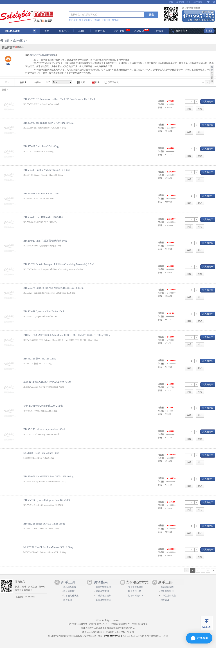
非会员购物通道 (103, 600)
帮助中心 (100, 31)
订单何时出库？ (135, 595)
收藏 (213, 2)
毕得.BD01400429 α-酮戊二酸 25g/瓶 (43, 405)
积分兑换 (119, 31)
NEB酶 (115, 20)
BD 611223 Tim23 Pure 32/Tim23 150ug (44, 523)
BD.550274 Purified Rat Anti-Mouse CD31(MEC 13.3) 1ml (53, 287)
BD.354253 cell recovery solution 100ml (44, 429)
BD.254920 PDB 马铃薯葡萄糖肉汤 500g (45, 240)
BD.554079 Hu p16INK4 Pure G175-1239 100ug (48, 476)
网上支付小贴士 (135, 591)
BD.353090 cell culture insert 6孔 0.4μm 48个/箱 (48, 122)
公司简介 (158, 31)
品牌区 (82, 31)
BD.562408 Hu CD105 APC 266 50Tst (43, 217)
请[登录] (180, 2)
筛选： (5, 89)
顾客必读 (67, 600)
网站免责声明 (102, 591)
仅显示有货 (113, 82)
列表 (96, 82)
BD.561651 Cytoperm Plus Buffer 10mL (44, 311)
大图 (81, 82)
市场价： (162, 104)
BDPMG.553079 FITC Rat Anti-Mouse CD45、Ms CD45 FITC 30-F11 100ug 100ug (67, 335)
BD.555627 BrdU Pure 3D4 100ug (40, 146)
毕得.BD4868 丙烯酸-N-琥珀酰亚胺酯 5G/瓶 (47, 382)
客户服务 (198, 2)
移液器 (97, 20)
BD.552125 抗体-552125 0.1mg (39, 358)
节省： (161, 107)
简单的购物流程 (103, 587)
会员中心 (64, 31)
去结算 (208, 30)
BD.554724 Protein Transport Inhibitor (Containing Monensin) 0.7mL (58, 264)
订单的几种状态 (70, 595)
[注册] (188, 2)
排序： (49, 82)
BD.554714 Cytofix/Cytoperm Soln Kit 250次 (46, 500)
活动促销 (139, 31)
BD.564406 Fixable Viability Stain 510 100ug (46, 169)
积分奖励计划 (69, 591)
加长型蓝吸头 (85, 20)
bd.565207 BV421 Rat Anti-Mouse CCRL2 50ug (48, 547)
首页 (46, 31)
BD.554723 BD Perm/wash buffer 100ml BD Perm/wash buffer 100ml (59, 99)
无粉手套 (106, 20)
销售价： (162, 101)
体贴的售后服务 (103, 595)
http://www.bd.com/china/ (43, 54)
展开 (212, 68)
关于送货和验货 (135, 587)
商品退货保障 (69, 587)
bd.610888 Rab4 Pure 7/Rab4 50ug (41, 452)
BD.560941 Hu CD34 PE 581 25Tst (41, 193)
